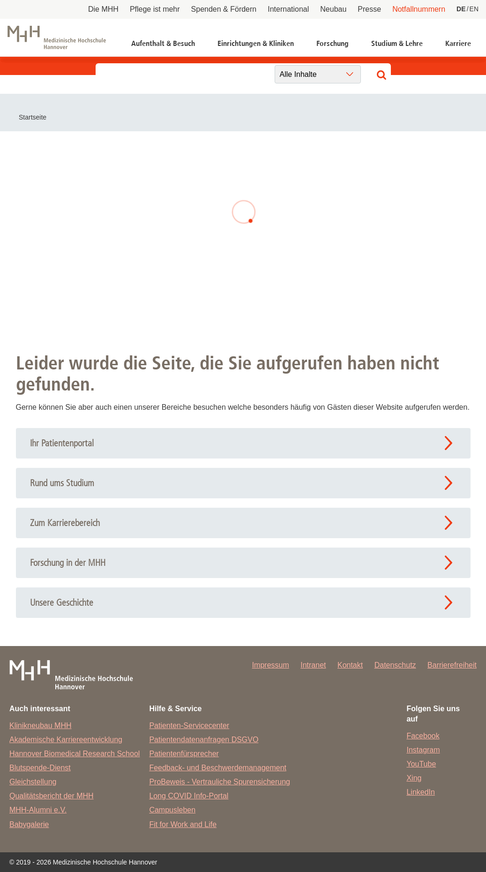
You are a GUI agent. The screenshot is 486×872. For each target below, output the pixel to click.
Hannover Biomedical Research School (74, 754)
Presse (369, 9)
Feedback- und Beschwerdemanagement (217, 768)
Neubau (333, 9)
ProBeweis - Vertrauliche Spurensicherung (219, 782)
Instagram (423, 750)
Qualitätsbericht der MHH (51, 796)
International (288, 9)
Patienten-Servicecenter (189, 725)
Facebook (422, 736)
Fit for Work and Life (183, 824)
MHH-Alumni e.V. (38, 810)
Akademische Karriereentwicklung (65, 740)
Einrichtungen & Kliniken (255, 43)
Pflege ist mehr (155, 9)
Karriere (458, 43)
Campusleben (172, 810)
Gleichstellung (33, 782)
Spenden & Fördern (224, 9)
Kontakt (350, 665)
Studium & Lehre (397, 43)
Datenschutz (395, 665)
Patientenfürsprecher (184, 754)
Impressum (270, 665)
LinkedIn (420, 792)
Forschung (332, 43)
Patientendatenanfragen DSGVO (203, 740)
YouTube (421, 764)
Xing (413, 778)
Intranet (313, 665)
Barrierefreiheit (452, 665)
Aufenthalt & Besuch (163, 43)
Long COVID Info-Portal (188, 796)
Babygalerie (29, 824)
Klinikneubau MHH (40, 725)
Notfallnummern (418, 9)
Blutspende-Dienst (40, 768)
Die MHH (103, 9)
